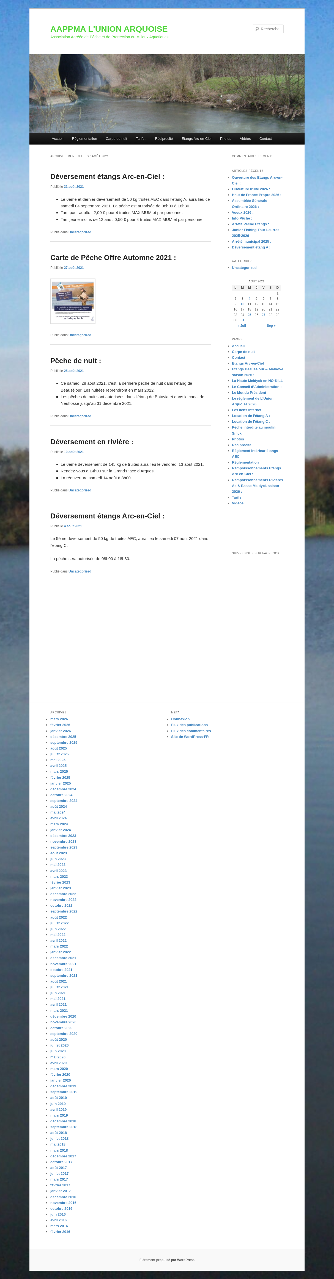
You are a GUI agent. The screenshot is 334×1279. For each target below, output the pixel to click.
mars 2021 (59, 1010)
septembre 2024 (63, 801)
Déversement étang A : (251, 247)
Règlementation (84, 139)
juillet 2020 (59, 1045)
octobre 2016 (61, 1208)
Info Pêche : (242, 218)
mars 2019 (59, 1115)
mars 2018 (59, 1150)
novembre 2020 (63, 1022)
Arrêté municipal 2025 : (251, 241)
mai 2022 (57, 935)
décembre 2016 (63, 1197)
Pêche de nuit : (75, 361)
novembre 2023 (63, 841)
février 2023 (60, 882)
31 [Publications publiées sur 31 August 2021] (242, 320)
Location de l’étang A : (251, 416)
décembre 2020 (63, 1016)
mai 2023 (57, 865)
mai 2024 (57, 812)
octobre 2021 (61, 970)
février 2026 (60, 725)
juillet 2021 (59, 987)
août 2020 (58, 1039)
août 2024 (58, 806)
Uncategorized (80, 232)
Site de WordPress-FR (190, 737)
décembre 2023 (63, 836)
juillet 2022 (59, 923)
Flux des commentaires (191, 731)
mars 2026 (59, 719)
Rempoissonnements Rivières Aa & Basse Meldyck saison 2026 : (257, 486)
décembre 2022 (63, 894)
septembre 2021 (63, 975)
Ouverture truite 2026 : (251, 189)
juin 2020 (58, 1051)
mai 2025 (57, 760)
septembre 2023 (63, 847)
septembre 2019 (63, 1092)
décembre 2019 (63, 1086)
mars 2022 (59, 946)
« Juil (241, 326)
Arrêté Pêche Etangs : (250, 224)
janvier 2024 (60, 830)
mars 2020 (59, 1069)
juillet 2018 (59, 1138)
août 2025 (58, 748)
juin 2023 (58, 859)
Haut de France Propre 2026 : (256, 195)
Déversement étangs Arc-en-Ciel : (107, 176)
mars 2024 (59, 824)
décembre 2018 (63, 1121)
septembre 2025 (63, 742)
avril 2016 (58, 1220)
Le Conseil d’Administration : (257, 387)
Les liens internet (246, 410)
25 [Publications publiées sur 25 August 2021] (249, 315)
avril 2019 (58, 1109)
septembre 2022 (63, 911)
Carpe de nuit (116, 139)
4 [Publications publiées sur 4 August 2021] (249, 299)
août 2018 (58, 1133)
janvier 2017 (60, 1191)
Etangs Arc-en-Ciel (196, 139)
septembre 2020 (63, 1034)
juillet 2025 (59, 754)
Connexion (180, 719)
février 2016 (60, 1232)
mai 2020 (57, 1057)
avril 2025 (58, 766)
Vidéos (245, 139)
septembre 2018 (63, 1127)
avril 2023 (58, 871)
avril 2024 (58, 818)
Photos (225, 139)
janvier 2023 (60, 888)
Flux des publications (189, 725)
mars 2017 (59, 1179)
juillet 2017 (59, 1173)
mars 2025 (59, 771)
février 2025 (60, 777)
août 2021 (58, 981)
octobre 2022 (61, 905)
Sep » (271, 326)
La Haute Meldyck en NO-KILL (257, 381)
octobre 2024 (61, 795)
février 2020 (60, 1074)
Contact (265, 139)
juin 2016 (58, 1214)
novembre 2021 (63, 964)
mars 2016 (59, 1226)
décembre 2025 (63, 737)
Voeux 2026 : (243, 212)
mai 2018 (57, 1144)
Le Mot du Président (249, 392)
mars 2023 (59, 876)
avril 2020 (58, 1063)
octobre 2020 (61, 1028)
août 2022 (58, 917)
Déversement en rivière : (91, 442)
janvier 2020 (60, 1080)
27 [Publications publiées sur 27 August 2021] (263, 315)
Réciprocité (164, 139)
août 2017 (58, 1168)
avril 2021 (58, 1004)
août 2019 (58, 1098)
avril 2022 (58, 940)
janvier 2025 (60, 783)
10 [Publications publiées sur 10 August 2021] (242, 304)
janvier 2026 (60, 731)
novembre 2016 (63, 1203)
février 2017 (60, 1185)
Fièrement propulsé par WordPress (167, 1260)
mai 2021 (57, 999)
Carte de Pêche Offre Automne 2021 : (113, 257)
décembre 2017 (63, 1156)
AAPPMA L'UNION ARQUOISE (109, 28)
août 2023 (58, 853)
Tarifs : (141, 139)
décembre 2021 (63, 958)
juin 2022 (58, 929)
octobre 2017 (61, 1162)
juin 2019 (58, 1104)
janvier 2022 (60, 952)
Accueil (57, 139)
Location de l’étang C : (251, 421)
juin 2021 (58, 993)
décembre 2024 (63, 789)
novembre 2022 (63, 900)
